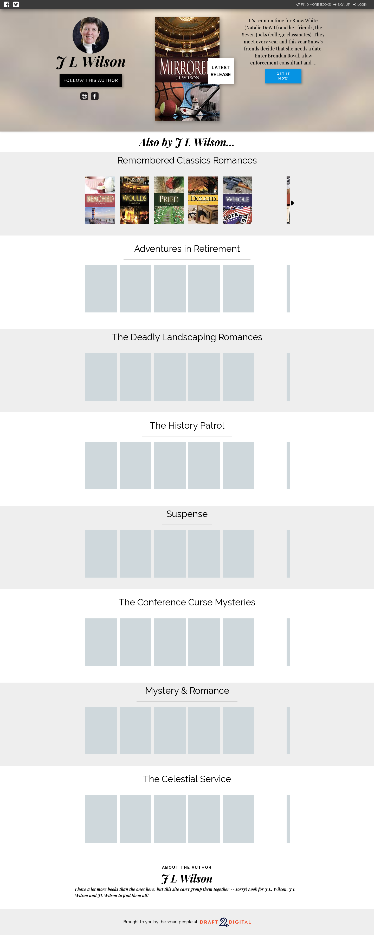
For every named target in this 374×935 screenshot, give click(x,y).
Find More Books (313, 4)
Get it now (283, 76)
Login (360, 4)
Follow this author (90, 80)
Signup (341, 4)
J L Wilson (91, 61)
